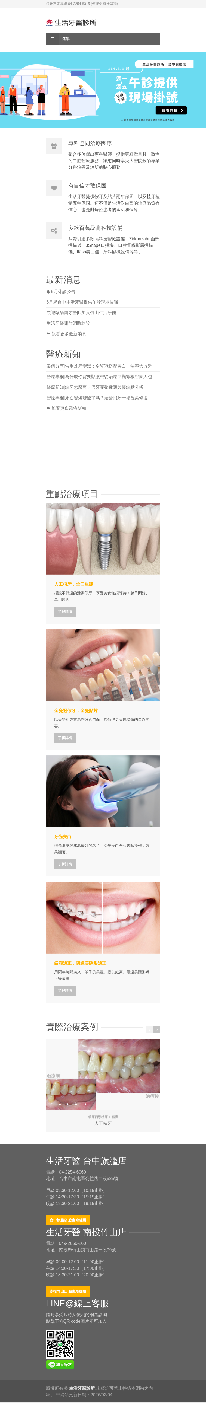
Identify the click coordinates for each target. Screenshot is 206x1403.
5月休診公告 (61, 291)
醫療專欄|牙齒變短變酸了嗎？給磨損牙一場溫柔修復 (97, 398)
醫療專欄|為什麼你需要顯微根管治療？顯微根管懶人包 (99, 376)
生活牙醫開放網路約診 (68, 323)
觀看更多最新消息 (66, 333)
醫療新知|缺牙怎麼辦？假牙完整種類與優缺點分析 (95, 387)
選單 (58, 39)
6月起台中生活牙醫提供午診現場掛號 (83, 302)
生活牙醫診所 (82, 1388)
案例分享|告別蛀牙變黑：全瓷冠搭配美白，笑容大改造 (99, 366)
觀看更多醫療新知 (66, 408)
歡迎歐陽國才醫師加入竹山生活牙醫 (81, 312)
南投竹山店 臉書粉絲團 (68, 1291)
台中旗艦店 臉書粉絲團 (68, 1220)
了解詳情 (65, 612)
